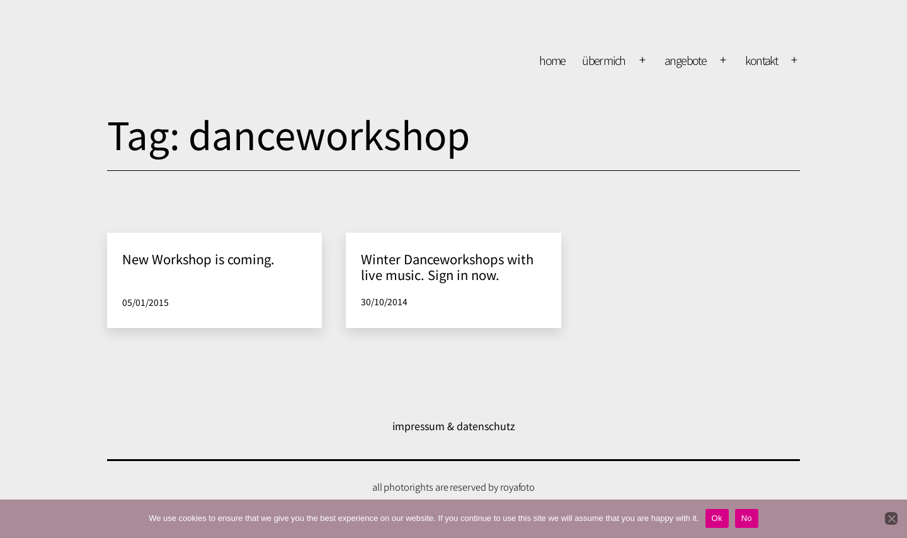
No (746, 518)
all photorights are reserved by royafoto (453, 486)
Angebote (685, 60)
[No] (891, 518)
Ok (717, 518)
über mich (603, 60)
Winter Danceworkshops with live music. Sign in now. (447, 266)
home (552, 60)
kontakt (761, 60)
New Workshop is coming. (198, 259)
